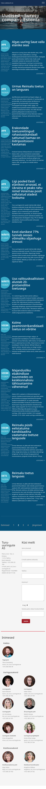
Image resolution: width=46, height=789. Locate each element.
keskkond (9, 393)
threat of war (4, 253)
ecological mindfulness (4, 387)
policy (6, 149)
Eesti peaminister (5, 99)
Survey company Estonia (5, 68)
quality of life (8, 63)
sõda (10, 202)
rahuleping (6, 197)
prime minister (4, 109)
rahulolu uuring (4, 64)
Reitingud (3, 110)
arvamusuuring (4, 53)
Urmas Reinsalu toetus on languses (26, 88)
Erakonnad (3, 146)
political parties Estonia (5, 302)
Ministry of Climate (5, 407)
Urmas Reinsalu (4, 458)
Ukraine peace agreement (5, 214)
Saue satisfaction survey (6, 65)
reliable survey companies (4, 200)
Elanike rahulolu (5, 55)
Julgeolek (3, 194)
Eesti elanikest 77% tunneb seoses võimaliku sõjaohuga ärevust (28, 236)
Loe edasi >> (40, 73)
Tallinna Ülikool (4, 411)
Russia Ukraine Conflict (5, 201)
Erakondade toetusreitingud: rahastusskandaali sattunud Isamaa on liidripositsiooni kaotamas (27, 136)
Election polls (8, 141)
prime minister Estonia (6, 498)
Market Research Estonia (6, 341)
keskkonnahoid (4, 398)
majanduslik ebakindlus (4, 403)
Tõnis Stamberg (4, 113)
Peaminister (8, 103)
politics (7, 107)
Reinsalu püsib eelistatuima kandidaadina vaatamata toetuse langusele (26, 434)
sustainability (8, 410)
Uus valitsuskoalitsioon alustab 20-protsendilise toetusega (26, 285)
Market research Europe (5, 246)
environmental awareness (4, 392)
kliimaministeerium (5, 401)
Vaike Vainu (8, 256)
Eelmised (5, 528)
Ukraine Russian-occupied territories (5, 216)
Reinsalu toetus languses (24, 478)
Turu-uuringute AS (7, 3)
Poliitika (3, 107)
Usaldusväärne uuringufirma (4, 220)
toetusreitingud (4, 153)
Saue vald (3, 67)
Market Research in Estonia (6, 444)
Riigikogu (3, 150)
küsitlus (9, 58)
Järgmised (37, 528)
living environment (5, 60)
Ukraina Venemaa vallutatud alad (5, 211)
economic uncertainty (6, 390)
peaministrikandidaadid (6, 104)
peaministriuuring (5, 106)
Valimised (8, 157)
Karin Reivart (4, 58)
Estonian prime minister (4, 102)
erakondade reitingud (6, 143)
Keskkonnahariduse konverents (5, 395)
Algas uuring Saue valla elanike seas (26, 43)
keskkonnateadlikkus (6, 399)
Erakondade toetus (5, 144)
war (5, 222)
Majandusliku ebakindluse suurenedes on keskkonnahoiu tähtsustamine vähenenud (24, 381)
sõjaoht (2, 250)
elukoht (9, 57)
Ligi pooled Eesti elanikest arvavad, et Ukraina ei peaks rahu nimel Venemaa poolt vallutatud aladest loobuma (28, 189)
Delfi (10, 98)
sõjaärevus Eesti (5, 248)
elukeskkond (4, 57)
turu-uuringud (4, 70)
